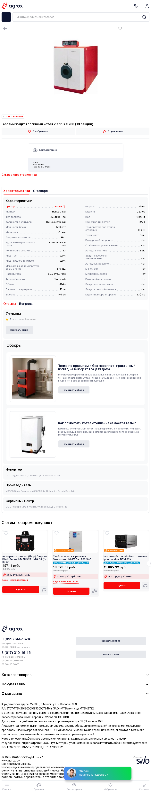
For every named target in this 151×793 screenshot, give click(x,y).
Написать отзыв (19, 330)
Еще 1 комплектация (15, 580)
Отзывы (9, 304)
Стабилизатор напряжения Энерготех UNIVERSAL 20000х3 (72, 558)
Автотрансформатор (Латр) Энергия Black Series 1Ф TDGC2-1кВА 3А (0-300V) (24, 559)
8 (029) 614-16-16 (16, 639)
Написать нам (111, 654)
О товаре (40, 191)
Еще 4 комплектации (66, 581)
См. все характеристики (19, 174)
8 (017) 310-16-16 (16, 653)
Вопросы (26, 304)
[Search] (144, 17)
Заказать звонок (110, 640)
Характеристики (16, 191)
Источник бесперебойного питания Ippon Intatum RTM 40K (125, 558)
